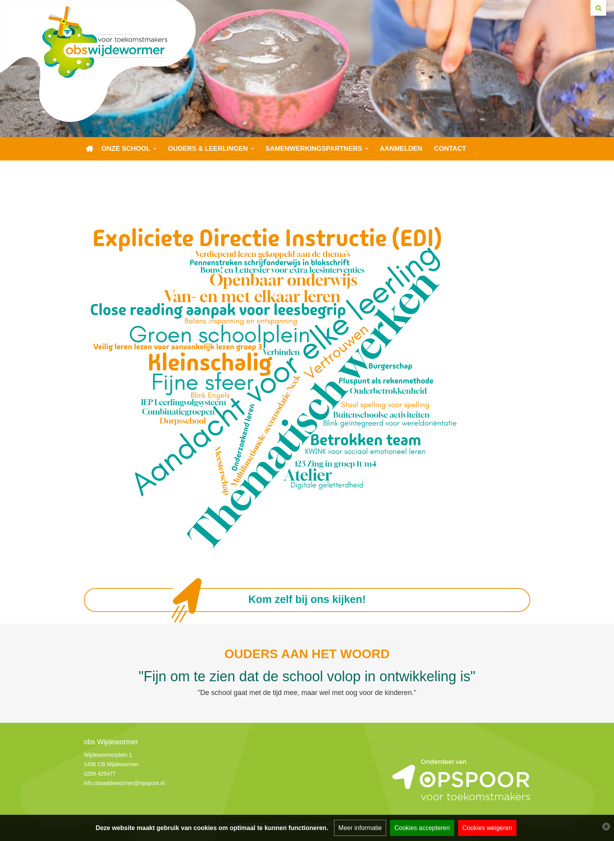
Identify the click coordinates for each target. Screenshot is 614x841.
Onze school (125, 148)
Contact (450, 148)
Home (90, 149)
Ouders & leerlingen (208, 148)
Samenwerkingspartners (313, 148)
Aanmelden (401, 148)
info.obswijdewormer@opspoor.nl (124, 783)
